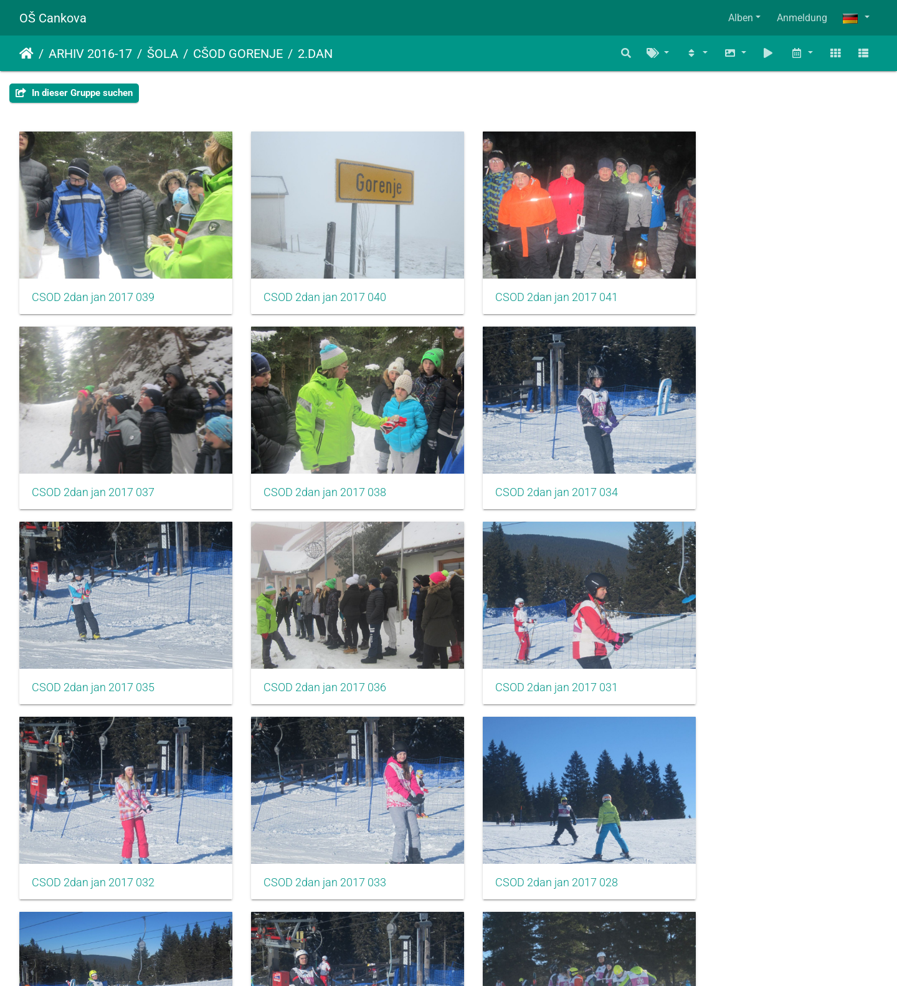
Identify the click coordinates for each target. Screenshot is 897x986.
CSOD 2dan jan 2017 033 (531, 662)
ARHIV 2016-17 (90, 53)
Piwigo (475, 959)
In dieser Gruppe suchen (74, 92)
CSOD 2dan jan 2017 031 (93, 662)
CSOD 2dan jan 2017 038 (93, 475)
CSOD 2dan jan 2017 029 (93, 848)
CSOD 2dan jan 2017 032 (312, 662)
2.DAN (315, 53)
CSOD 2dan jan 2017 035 (531, 475)
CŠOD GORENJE (238, 53)
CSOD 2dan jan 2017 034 (312, 475)
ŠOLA (162, 53)
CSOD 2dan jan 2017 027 (531, 848)
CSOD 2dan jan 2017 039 (93, 288)
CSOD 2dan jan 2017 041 (531, 288)
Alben (740, 18)
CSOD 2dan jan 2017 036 (751, 475)
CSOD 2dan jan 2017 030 (312, 848)
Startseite (26, 53)
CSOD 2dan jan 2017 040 (312, 288)
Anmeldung (802, 18)
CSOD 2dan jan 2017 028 (751, 662)
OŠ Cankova (53, 18)
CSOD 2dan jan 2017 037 (751, 288)
